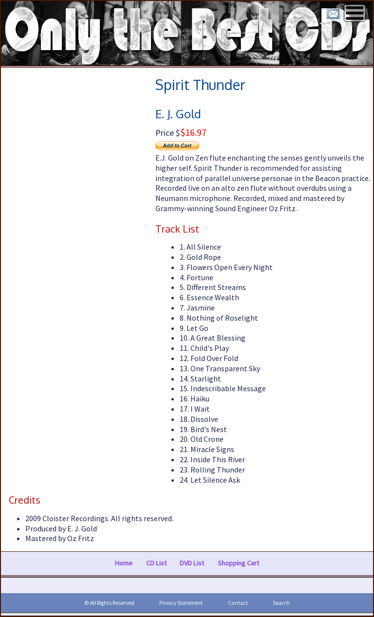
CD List (156, 563)
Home (123, 563)
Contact (238, 602)
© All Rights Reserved (109, 602)
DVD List (192, 563)
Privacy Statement (181, 602)
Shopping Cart (238, 563)
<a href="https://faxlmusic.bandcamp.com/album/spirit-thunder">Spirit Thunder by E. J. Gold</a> (93, 258)
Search (281, 602)
